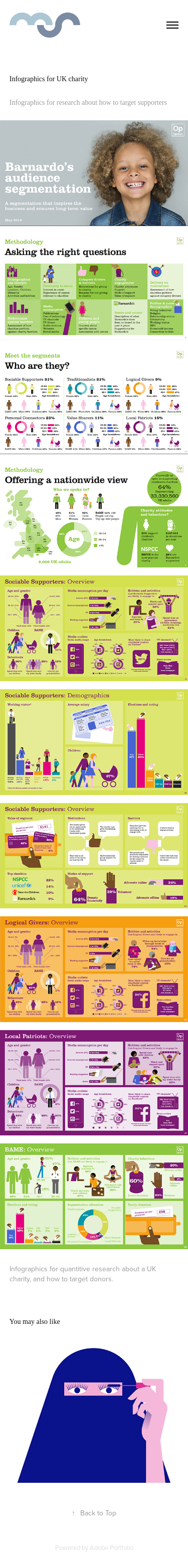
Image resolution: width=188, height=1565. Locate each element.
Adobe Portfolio (111, 1547)
